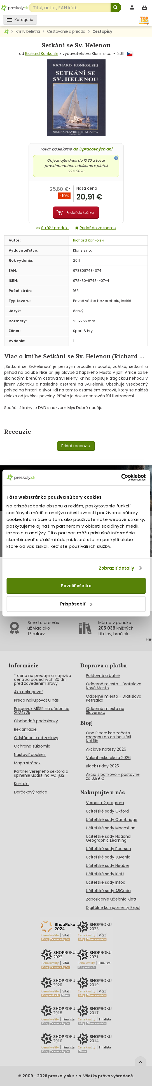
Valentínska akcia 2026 (108, 757)
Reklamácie (25, 729)
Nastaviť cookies (30, 754)
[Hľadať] (116, 7)
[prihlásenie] (132, 7)
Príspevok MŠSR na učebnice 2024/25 (41, 710)
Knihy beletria (28, 31)
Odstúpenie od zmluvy (36, 738)
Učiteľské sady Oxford (107, 811)
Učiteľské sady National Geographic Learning (108, 838)
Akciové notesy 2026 (106, 749)
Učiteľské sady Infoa (105, 882)
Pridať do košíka (80, 212)
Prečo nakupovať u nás (36, 700)
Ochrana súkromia (32, 746)
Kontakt (21, 783)
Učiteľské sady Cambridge (111, 819)
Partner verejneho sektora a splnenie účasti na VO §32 (41, 773)
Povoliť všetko (76, 586)
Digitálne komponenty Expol (113, 907)
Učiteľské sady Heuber (107, 865)
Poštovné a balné (103, 675)
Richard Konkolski (41, 53)
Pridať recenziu (75, 446)
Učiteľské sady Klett (105, 874)
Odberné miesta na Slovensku (105, 710)
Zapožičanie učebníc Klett (111, 899)
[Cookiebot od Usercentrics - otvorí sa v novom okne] (121, 477)
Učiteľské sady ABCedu (108, 891)
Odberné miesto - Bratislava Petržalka (113, 698)
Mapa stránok (27, 763)
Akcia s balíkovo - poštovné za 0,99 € (113, 776)
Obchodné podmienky (36, 721)
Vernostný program (105, 803)
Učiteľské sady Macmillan (110, 828)
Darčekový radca (30, 792)
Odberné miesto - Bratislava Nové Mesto (113, 686)
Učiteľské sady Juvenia (108, 857)
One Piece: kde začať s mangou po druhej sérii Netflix (108, 737)
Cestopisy (102, 31)
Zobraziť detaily (116, 568)
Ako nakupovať (28, 692)
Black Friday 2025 (102, 766)
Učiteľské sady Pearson (108, 848)
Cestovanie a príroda (66, 31)
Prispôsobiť (76, 604)
